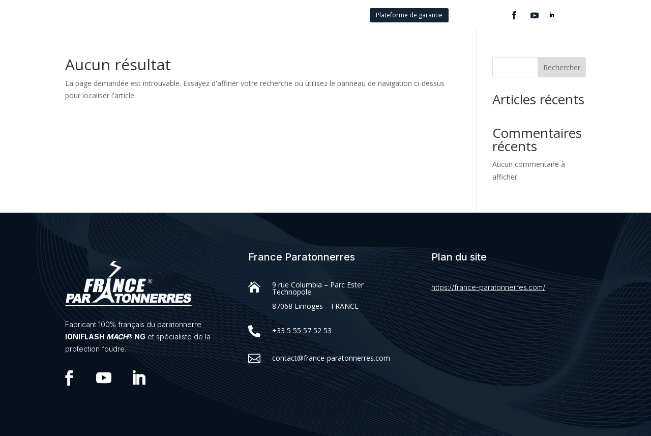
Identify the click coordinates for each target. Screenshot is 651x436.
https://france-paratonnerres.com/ (488, 287)
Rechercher (561, 67)
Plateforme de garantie (409, 15)
